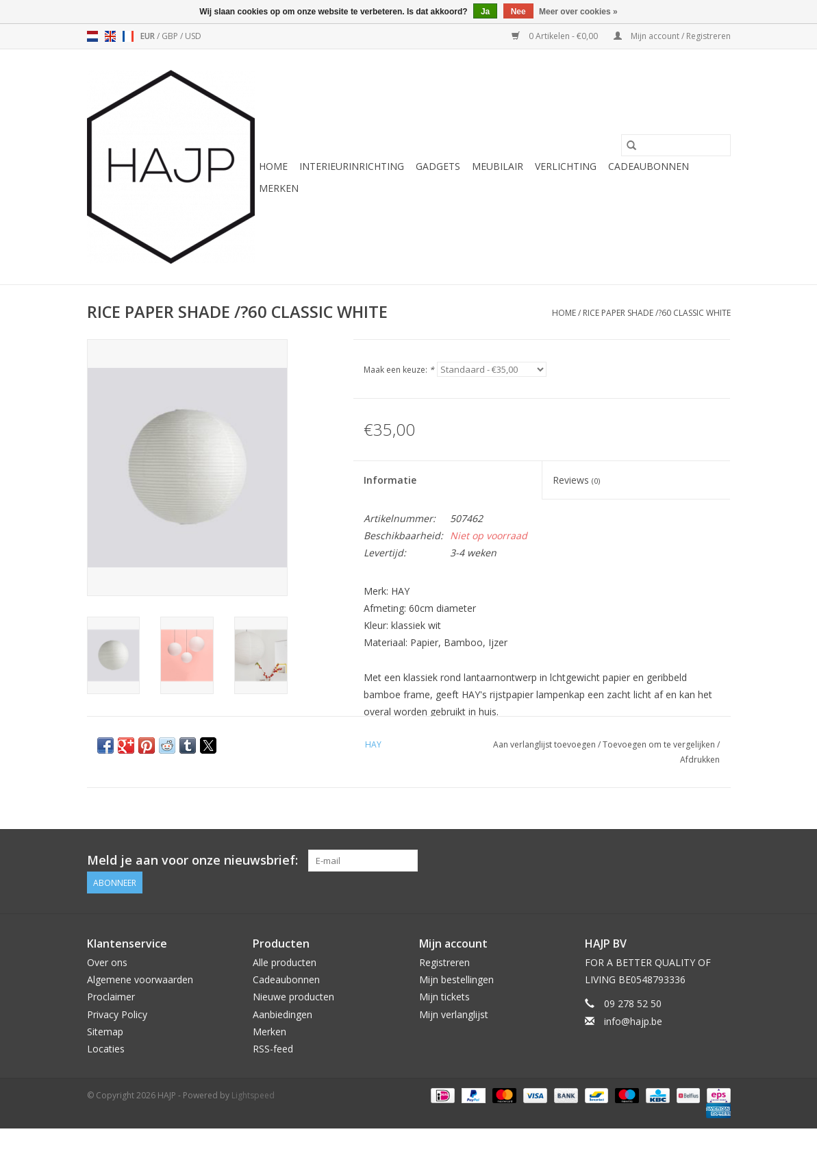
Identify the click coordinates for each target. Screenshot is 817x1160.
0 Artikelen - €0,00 (556, 36)
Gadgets (438, 166)
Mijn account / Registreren (672, 36)
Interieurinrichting (351, 166)
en (110, 36)
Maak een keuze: (399, 369)
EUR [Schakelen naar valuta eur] (148, 36)
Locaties (106, 1048)
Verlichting (565, 166)
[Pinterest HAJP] (694, 861)
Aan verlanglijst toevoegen (545, 744)
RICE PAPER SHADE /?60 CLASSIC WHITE (657, 313)
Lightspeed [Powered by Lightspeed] (253, 1095)
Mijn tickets (444, 996)
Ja (485, 11)
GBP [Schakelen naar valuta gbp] (171, 36)
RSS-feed (273, 1048)
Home (273, 166)
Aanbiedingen (282, 1014)
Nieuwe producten (293, 996)
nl (92, 36)
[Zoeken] (676, 145)
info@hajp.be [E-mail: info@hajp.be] (633, 1021)
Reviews (576, 479)
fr (128, 36)
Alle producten (284, 962)
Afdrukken (700, 759)
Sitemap (105, 1031)
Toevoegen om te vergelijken (660, 744)
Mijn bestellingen (456, 979)
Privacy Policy (117, 1014)
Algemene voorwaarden (140, 979)
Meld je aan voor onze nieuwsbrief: (192, 860)
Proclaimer (111, 996)
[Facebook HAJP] (670, 861)
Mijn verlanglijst (453, 1014)
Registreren (444, 962)
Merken (279, 188)
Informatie (390, 479)
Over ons (107, 962)
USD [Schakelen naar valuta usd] (193, 36)
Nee (518, 11)
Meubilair (497, 166)
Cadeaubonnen (648, 166)
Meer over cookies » (578, 11)
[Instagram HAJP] (719, 861)
